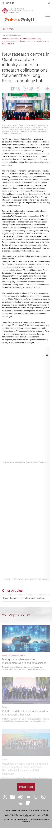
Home (4, 35)
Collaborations (14, 35)
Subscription (26, 787)
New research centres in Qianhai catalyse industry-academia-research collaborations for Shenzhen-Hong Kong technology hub (25, 41)
